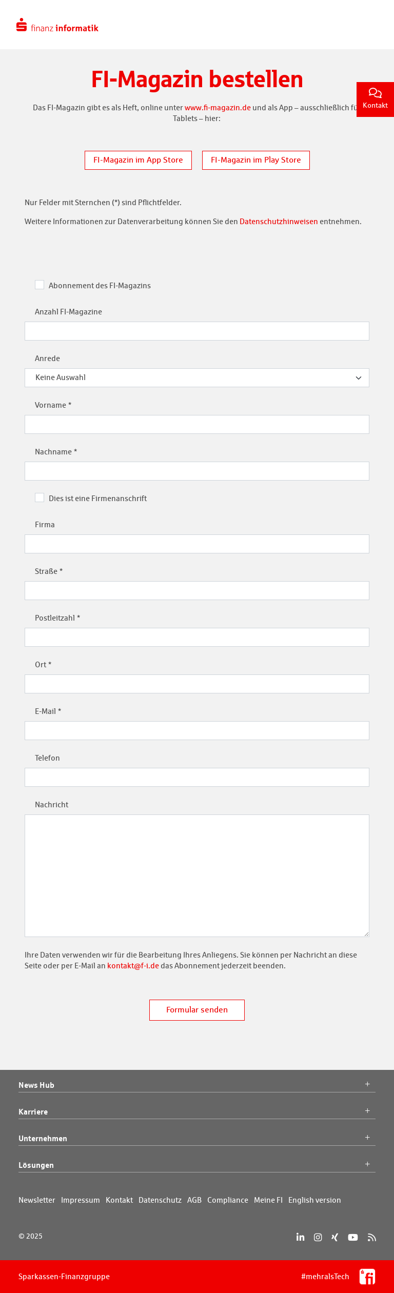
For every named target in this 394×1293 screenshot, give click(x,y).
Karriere (197, 1112)
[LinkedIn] (300, 1237)
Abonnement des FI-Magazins (100, 285)
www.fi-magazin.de (218, 107)
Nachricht (51, 804)
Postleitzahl (55, 617)
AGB (194, 1200)
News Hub (197, 1085)
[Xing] (334, 1237)
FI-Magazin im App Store (138, 160)
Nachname (53, 451)
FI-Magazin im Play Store (256, 160)
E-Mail (45, 711)
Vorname (50, 405)
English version (314, 1200)
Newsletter (36, 1200)
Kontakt (375, 98)
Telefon (47, 757)
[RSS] (372, 1237)
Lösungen (197, 1165)
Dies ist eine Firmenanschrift (98, 498)
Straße (46, 571)
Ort (40, 664)
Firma (45, 524)
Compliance (227, 1200)
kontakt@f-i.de (133, 965)
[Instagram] (318, 1237)
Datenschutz (160, 1200)
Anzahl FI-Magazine (68, 311)
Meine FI (268, 1200)
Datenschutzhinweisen (279, 221)
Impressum (80, 1200)
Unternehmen (197, 1138)
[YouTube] (353, 1237)
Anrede (47, 358)
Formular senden (197, 1009)
